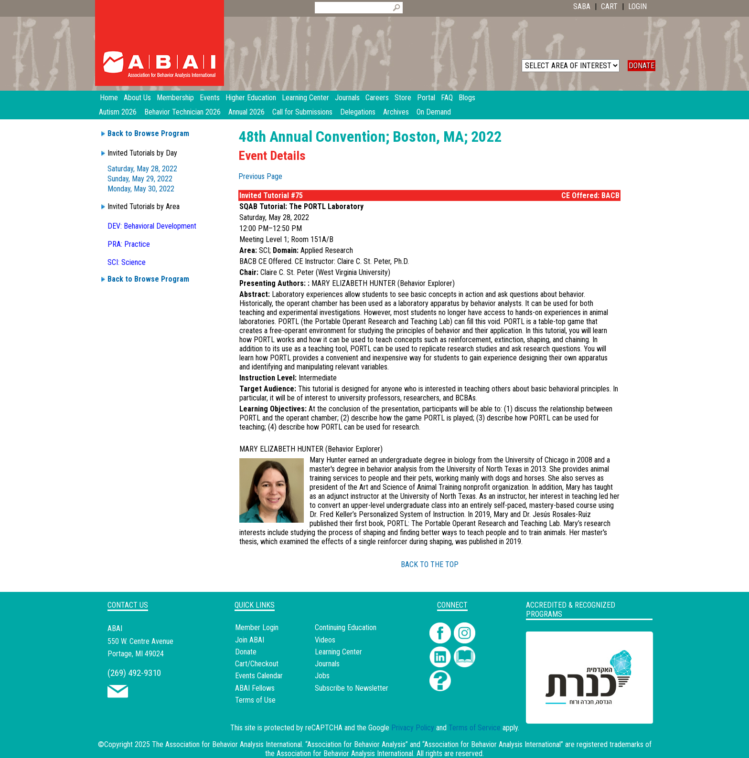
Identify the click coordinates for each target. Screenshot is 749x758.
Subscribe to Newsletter (351, 688)
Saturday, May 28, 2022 (142, 168)
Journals (327, 663)
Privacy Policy (412, 727)
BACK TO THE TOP (430, 564)
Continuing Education (345, 627)
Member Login (256, 627)
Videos (325, 639)
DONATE (641, 65)
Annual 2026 (246, 111)
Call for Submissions (302, 111)
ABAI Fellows (255, 688)
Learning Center (338, 651)
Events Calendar (259, 675)
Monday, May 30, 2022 (140, 188)
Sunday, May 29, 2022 (139, 178)
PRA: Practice (128, 244)
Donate (246, 651)
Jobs (322, 675)
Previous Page (260, 176)
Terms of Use (255, 700)
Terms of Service (475, 727)
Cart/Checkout (256, 663)
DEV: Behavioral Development (151, 226)
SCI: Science (126, 262)
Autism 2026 (118, 111)
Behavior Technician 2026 (182, 111)
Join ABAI (249, 639)
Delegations (357, 111)
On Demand (434, 111)
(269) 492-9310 (134, 672)
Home (109, 97)
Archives (396, 111)
